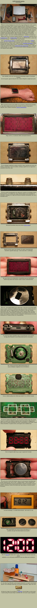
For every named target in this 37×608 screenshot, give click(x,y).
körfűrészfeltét (13, 37)
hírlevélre (20, 591)
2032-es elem (27, 225)
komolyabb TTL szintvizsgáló (21, 45)
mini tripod (26, 36)
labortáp (7, 554)
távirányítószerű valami (9, 40)
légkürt (32, 40)
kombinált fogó (3, 37)
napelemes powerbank (28, 43)
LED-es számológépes (21, 107)
